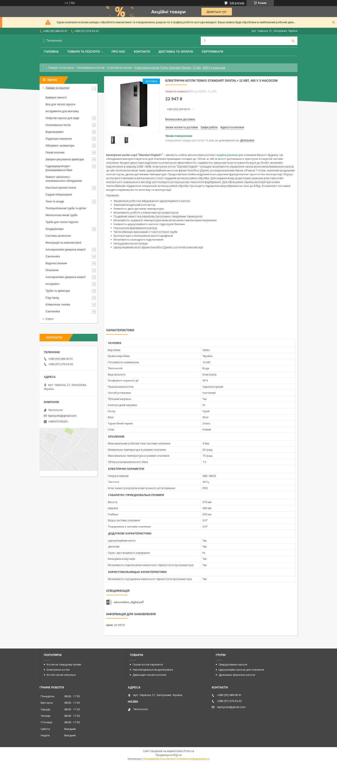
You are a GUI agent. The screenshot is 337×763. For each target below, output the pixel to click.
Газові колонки (55, 152)
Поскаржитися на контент (159, 758)
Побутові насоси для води (62, 118)
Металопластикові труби (61, 215)
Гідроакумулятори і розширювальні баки (59, 168)
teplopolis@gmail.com (62, 415)
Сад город (52, 297)
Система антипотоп (58, 235)
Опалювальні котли (90, 67)
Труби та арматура (58, 290)
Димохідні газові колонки (149, 674)
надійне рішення (227, 155)
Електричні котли (119, 67)
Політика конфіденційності (193, 758)
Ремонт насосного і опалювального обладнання (64, 178)
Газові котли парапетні (148, 664)
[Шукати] (293, 41)
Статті (50, 318)
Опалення (52, 270)
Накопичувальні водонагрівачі (153, 669)
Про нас (118, 51)
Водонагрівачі (54, 131)
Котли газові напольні (61, 674)
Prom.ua (189, 751)
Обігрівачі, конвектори (60, 145)
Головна (51, 51)
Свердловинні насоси (233, 664)
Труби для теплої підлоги (62, 222)
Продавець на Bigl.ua (169, 755)
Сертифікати (212, 51)
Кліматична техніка (58, 304)
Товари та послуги (83, 51)
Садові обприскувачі (59, 194)
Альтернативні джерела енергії (66, 249)
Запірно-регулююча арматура (65, 159)
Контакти (142, 51)
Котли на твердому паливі (64, 664)
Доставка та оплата (176, 51)
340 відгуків (237, 3)
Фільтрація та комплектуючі (63, 242)
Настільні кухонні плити (61, 187)
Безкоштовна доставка (180, 119)
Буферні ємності (56, 97)
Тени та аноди (55, 201)
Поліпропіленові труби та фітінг (66, 208)
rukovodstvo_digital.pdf (129, 602)
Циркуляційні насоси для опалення (241, 669)
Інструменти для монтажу (62, 111)
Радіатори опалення (59, 138)
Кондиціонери (54, 228)
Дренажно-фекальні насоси (237, 674)
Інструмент (53, 283)
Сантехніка (53, 256)
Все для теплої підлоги (60, 104)
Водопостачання (56, 263)
